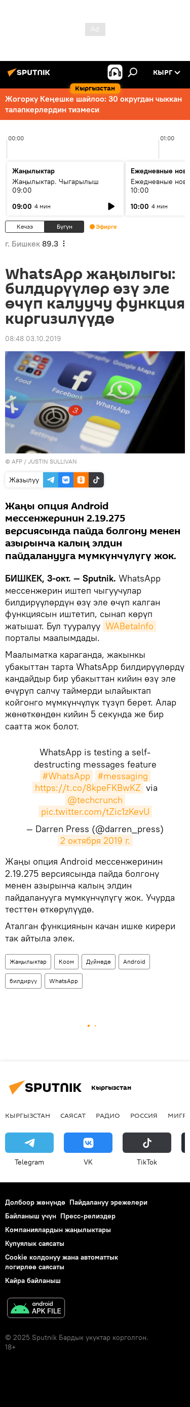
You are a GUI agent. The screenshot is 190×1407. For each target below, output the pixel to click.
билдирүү (23, 981)
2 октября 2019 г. (95, 840)
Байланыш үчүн (30, 1215)
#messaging (123, 776)
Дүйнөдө (98, 961)
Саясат (73, 1115)
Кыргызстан (27, 1115)
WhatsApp (63, 981)
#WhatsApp (66, 776)
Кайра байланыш (33, 1280)
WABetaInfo (129, 626)
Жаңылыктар (28, 961)
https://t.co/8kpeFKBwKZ (88, 787)
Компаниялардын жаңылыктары (58, 1229)
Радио (108, 1115)
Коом (66, 961)
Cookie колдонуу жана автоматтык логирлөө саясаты (61, 1261)
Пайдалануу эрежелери (108, 1202)
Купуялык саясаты (34, 1243)
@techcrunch (95, 800)
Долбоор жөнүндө (35, 1202)
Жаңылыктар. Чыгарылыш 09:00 (55, 186)
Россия (144, 1115)
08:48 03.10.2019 (33, 338)
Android (134, 961)
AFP (17, 461)
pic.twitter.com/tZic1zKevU (95, 811)
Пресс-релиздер (88, 1215)
